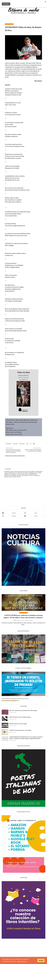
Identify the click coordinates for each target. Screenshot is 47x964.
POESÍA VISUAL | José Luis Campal (18, 723)
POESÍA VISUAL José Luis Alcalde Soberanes (20, 717)
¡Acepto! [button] (41, 960)
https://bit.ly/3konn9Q (20, 430)
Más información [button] (22, 961)
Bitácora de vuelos (21, 620)
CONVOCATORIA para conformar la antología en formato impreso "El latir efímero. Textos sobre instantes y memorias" (23, 616)
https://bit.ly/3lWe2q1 (16, 432)
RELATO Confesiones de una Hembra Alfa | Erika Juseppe (23, 710)
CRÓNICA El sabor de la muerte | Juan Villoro (20, 730)
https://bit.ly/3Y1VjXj (16, 434)
